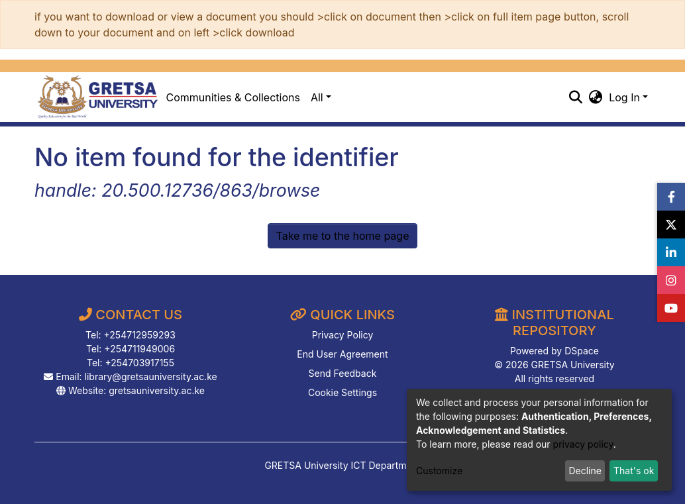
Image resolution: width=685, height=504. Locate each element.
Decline (584, 470)
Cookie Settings (342, 392)
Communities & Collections (233, 97)
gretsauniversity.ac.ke (157, 390)
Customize (439, 470)
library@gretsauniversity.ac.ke (151, 376)
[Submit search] (575, 97)
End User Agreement (342, 354)
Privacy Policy (343, 334)
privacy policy (583, 444)
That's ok (633, 470)
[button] (595, 97)
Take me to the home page (342, 235)
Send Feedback (343, 373)
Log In (624, 97)
